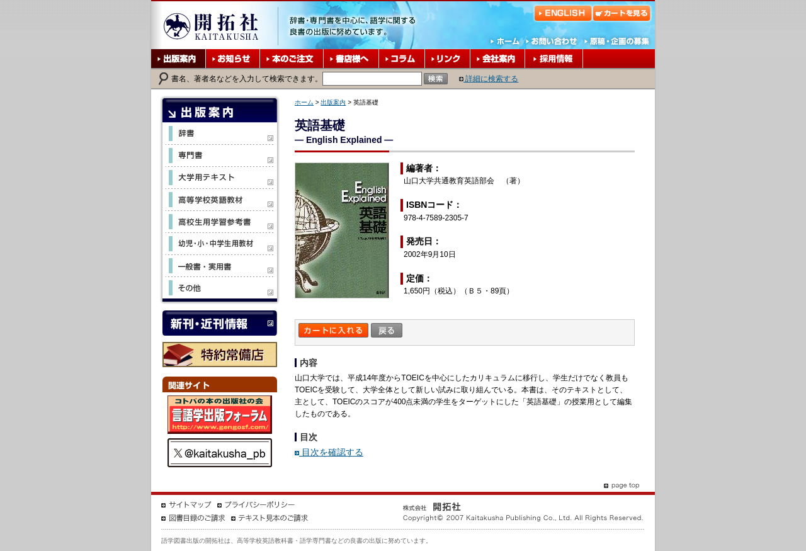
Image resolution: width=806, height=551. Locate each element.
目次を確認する (329, 452)
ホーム (304, 102)
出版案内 (333, 102)
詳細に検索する (488, 78)
